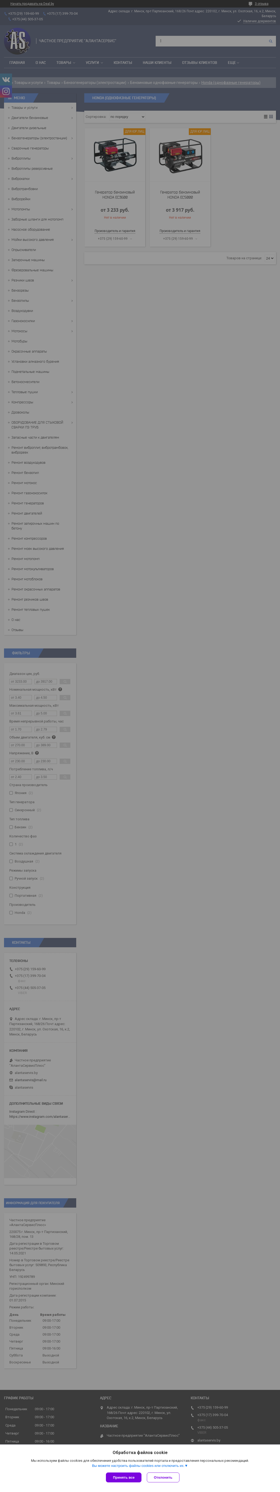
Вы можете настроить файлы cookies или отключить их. (138, 1466)
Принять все (124, 1477)
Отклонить (163, 1477)
